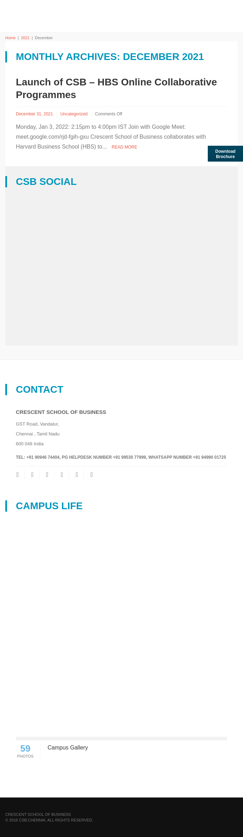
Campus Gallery (68, 748)
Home (10, 38)
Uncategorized (73, 114)
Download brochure (225, 154)
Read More (124, 147)
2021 (25, 38)
